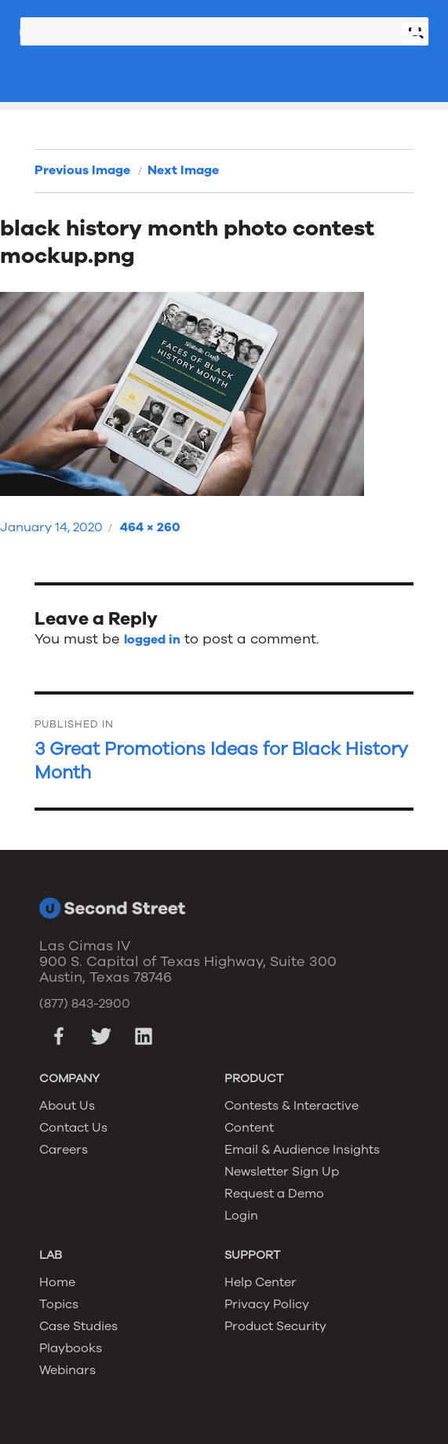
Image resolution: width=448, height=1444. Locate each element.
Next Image (183, 170)
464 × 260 (150, 527)
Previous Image (82, 170)
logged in (152, 639)
